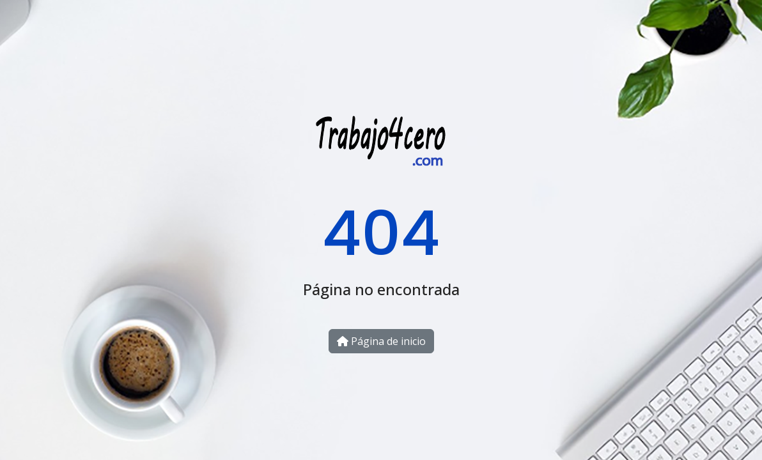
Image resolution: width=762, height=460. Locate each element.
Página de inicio (381, 341)
